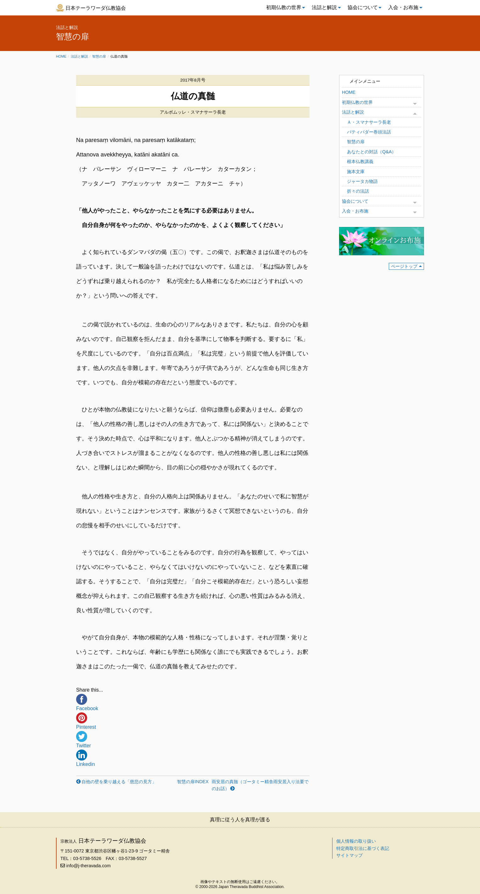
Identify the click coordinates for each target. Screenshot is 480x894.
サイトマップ (349, 855)
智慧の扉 (99, 56)
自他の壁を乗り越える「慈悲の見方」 (118, 781)
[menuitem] (284, 7)
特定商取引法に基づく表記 (362, 848)
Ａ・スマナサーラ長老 (369, 122)
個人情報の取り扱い (356, 841)
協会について (363, 7)
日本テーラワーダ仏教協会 (95, 8)
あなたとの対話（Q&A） (371, 151)
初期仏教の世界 (283, 7)
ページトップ (404, 266)
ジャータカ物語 (362, 181)
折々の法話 (358, 191)
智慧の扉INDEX (193, 781)
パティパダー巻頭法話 (369, 131)
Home (61, 56)
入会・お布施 (403, 7)
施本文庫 (356, 171)
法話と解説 (324, 7)
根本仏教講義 (360, 161)
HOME (348, 92)
